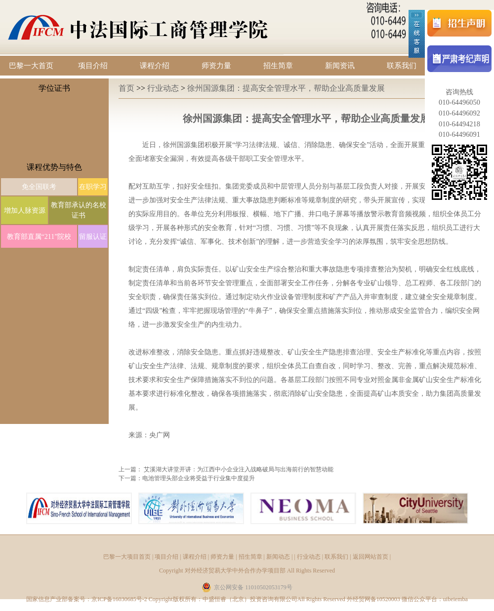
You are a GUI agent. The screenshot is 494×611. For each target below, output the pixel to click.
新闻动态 (278, 556)
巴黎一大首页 (31, 66)
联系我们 (401, 66)
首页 (127, 88)
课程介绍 (154, 66)
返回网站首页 (370, 556)
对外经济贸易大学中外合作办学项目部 (235, 570)
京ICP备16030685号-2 (119, 599)
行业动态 (164, 88)
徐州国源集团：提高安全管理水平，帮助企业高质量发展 (286, 88)
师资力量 (216, 66)
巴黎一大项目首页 (127, 556)
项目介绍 (93, 66)
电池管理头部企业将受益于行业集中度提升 (198, 478)
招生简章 (278, 66)
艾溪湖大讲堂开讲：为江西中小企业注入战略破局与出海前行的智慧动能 (238, 469)
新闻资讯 (340, 66)
